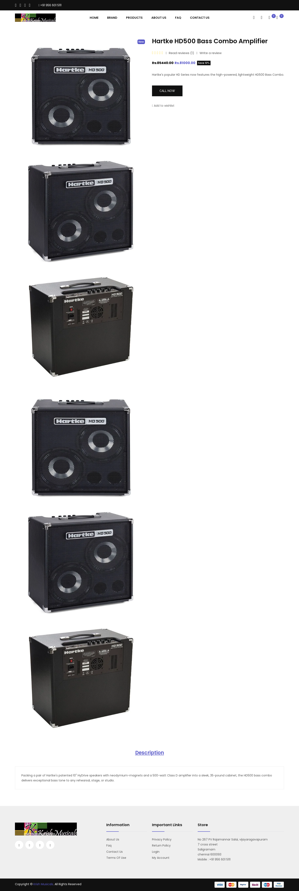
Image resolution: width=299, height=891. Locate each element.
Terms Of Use (116, 858)
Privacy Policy (162, 839)
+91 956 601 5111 (49, 5)
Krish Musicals (43, 884)
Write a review (208, 53)
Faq (178, 18)
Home (94, 18)
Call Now (167, 91)
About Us (158, 18)
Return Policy (161, 845)
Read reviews (180, 53)
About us (112, 839)
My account (160, 858)
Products (134, 18)
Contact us (114, 852)
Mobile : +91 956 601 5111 (214, 859)
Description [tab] (149, 752)
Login (155, 852)
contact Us (200, 18)
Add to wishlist (163, 106)
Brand (112, 18)
